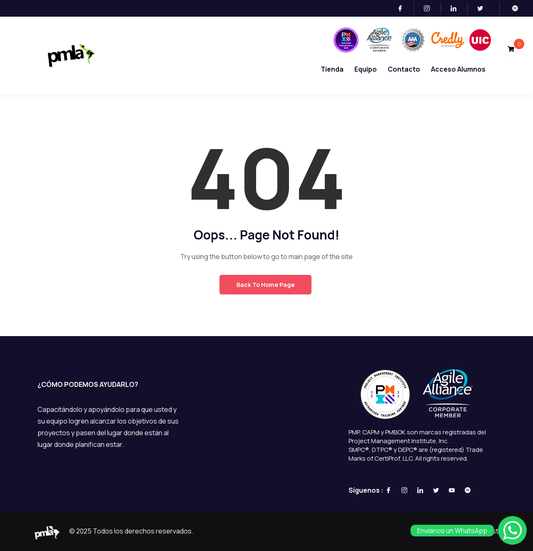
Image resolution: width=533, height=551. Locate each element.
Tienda (332, 69)
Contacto (404, 69)
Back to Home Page (265, 285)
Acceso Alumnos (458, 69)
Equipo (365, 69)
